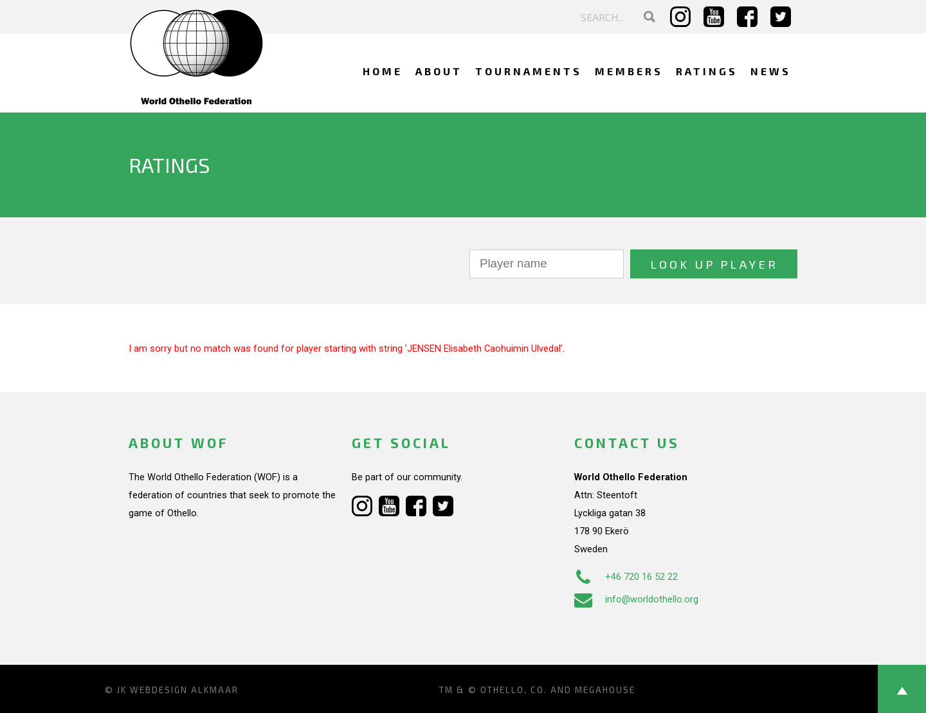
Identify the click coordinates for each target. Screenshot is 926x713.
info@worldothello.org (636, 599)
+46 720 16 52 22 (626, 576)
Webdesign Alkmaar (184, 690)
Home (383, 71)
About (438, 71)
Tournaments (528, 71)
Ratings (707, 71)
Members (629, 71)
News (770, 71)
